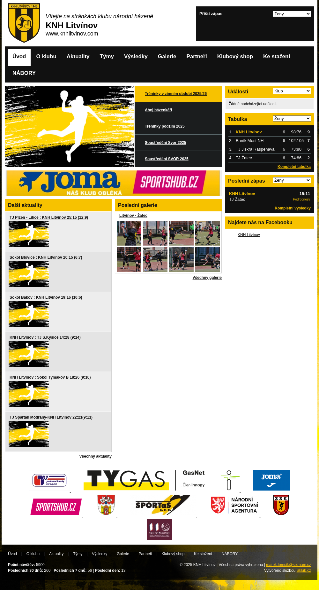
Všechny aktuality (95, 456)
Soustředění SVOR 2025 (167, 159)
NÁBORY (24, 73)
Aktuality (78, 56)
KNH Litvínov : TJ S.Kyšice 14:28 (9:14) (45, 337)
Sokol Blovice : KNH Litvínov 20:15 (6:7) (46, 257)
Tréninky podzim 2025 (165, 126)
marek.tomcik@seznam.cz (288, 564)
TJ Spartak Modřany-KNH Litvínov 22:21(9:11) (51, 417)
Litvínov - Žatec (133, 215)
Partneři (196, 56)
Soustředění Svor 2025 (165, 142)
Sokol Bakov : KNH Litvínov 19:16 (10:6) (46, 297)
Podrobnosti (301, 199)
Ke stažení (276, 56)
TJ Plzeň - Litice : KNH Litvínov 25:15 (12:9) (49, 217)
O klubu (46, 56)
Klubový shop (235, 56)
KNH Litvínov (249, 234)
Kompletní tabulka (294, 166)
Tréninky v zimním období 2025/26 (176, 93)
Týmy (107, 56)
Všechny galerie (207, 277)
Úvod (19, 56)
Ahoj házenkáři (158, 110)
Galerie (167, 56)
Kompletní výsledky (293, 208)
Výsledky (136, 56)
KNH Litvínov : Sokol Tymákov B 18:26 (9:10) (50, 377)
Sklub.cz (304, 570)
